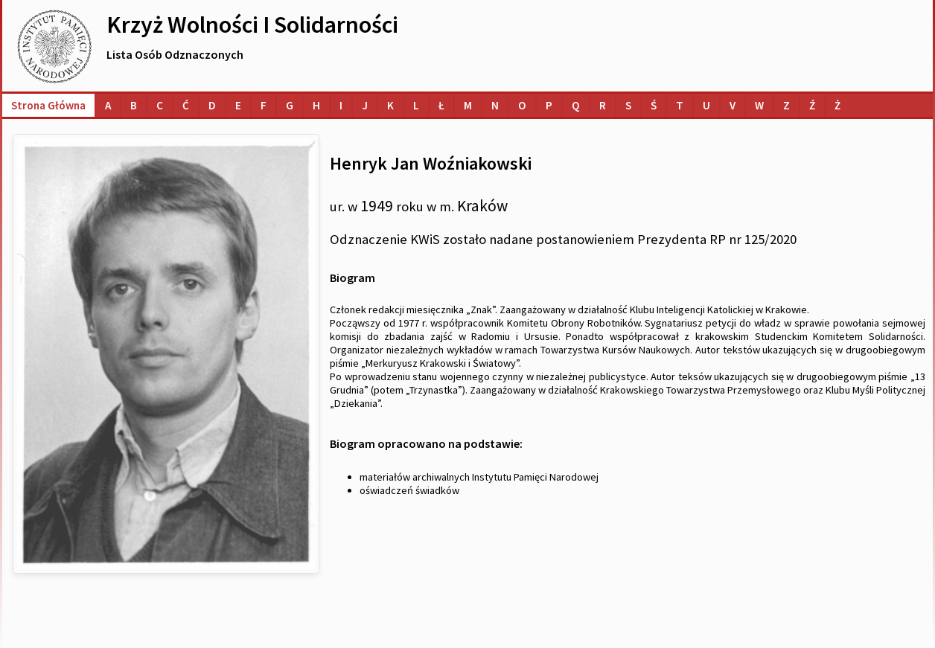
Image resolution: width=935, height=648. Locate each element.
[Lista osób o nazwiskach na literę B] (133, 105)
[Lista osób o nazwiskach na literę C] (159, 105)
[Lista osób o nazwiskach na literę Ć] (185, 105)
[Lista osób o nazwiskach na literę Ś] (654, 105)
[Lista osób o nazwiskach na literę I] (341, 105)
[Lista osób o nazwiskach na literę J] (365, 105)
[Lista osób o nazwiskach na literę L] (416, 105)
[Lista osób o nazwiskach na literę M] (468, 105)
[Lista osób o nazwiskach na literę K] (390, 105)
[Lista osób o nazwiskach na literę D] (212, 105)
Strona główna (48, 105)
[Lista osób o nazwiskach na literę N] (495, 105)
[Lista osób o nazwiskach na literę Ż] (837, 105)
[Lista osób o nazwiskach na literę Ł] (441, 105)
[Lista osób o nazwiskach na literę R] (602, 105)
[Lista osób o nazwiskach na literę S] (628, 105)
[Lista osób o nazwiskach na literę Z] (786, 105)
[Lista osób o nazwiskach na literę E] (238, 105)
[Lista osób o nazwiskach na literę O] (522, 105)
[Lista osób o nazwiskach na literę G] (289, 105)
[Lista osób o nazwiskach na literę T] (679, 105)
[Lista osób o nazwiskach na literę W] (759, 105)
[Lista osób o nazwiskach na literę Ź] (812, 105)
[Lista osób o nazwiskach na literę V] (732, 105)
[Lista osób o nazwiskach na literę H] (316, 105)
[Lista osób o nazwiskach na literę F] (263, 105)
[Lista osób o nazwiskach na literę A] (108, 105)
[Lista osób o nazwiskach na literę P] (549, 105)
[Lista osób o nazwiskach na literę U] (706, 105)
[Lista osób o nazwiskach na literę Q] (576, 105)
